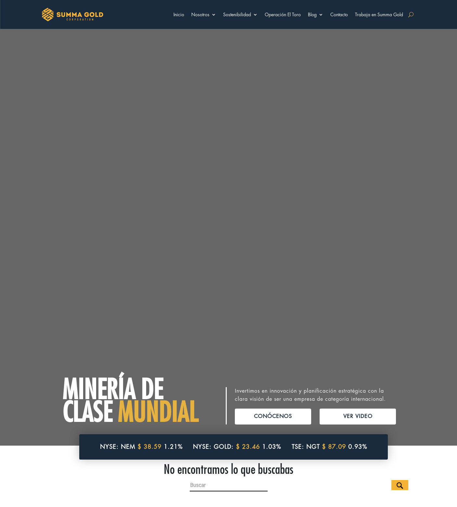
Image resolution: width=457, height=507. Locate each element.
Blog (312, 14)
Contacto (339, 14)
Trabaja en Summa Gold (379, 14)
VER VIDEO (358, 408)
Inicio (178, 14)
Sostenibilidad (237, 14)
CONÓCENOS (273, 408)
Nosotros (200, 14)
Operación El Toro (283, 14)
